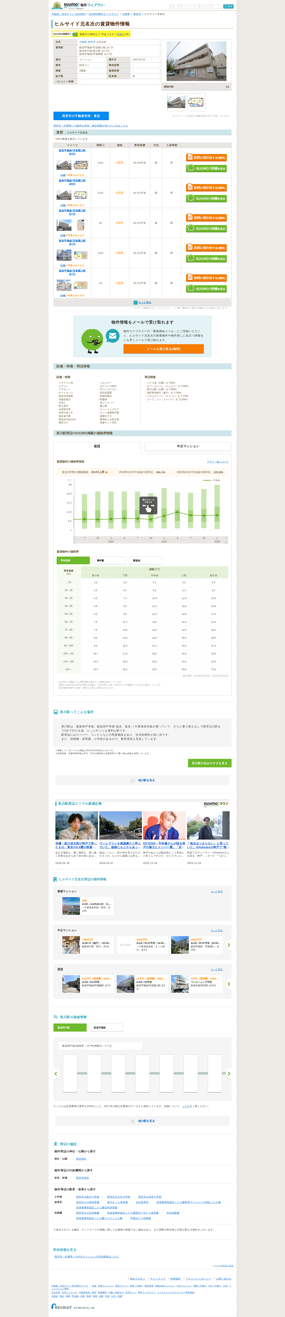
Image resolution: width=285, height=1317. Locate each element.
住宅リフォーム (69, 1292)
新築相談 (102, 1292)
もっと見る (217, 891)
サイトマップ (158, 1278)
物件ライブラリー (147, 1292)
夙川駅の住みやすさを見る (210, 763)
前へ (56, 1074)
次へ (229, 1074)
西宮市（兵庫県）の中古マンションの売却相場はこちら (87, 1256)
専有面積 (65, 560)
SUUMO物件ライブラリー (104, 14)
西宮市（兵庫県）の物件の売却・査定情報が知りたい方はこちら (90, 125)
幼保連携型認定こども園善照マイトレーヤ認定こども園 (189, 1202)
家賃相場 (149, 1286)
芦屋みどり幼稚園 (140, 1218)
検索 (230, 6)
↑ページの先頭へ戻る (223, 1266)
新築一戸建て (200, 1286)
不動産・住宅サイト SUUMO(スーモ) (69, 1286)
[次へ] (229, 945)
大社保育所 (142, 1202)
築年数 (100, 560)
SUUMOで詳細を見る (206, 168)
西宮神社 (81, 1158)
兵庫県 (126, 14)
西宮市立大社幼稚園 (87, 1213)
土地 (225, 1286)
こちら (186, 1106)
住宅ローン (130, 1292)
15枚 (62, 175)
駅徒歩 (136, 560)
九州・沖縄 (116, 1296)
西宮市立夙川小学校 (87, 1196)
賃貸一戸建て (136, 1286)
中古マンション (184, 1286)
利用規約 (175, 1278)
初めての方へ (137, 1278)
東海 (89, 1296)
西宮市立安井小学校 (150, 1196)
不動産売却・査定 (87, 1292)
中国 (107, 1296)
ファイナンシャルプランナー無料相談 (175, 1292)
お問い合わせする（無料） (206, 157)
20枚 (62, 235)
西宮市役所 (82, 1177)
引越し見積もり (116, 1292)
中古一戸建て (214, 1286)
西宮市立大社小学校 (118, 1196)
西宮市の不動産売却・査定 (81, 116)
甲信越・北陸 (78, 1296)
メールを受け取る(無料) (164, 349)
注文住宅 (55, 1292)
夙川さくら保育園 (117, 1202)
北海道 (54, 1296)
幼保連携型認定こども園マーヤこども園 (99, 1218)
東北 (62, 1296)
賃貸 (119, 34)
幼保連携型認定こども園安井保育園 (96, 1207)
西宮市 (137, 14)
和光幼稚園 (173, 1213)
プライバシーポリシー (198, 1278)
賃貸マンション (105, 1286)
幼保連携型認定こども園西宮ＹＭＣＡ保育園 (133, 1213)
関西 (95, 1296)
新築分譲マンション (165, 1286)
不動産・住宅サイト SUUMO (68, 14)
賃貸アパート (121, 1286)
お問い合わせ (224, 1278)
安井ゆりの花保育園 (87, 1202)
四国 (101, 1296)
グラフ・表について (217, 461)
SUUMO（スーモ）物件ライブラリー (78, 5)
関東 (68, 1296)
